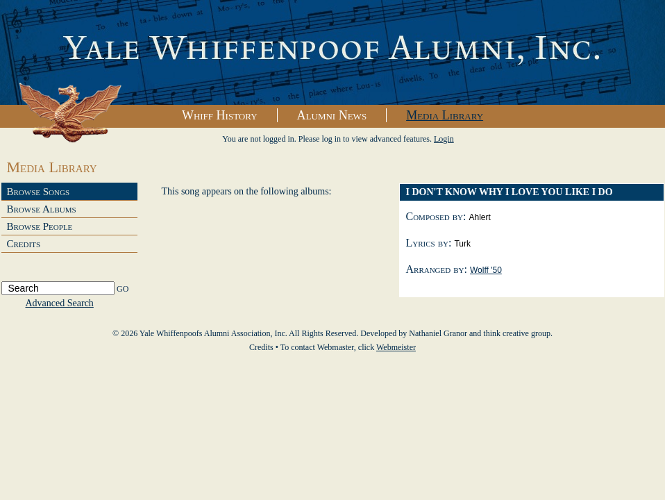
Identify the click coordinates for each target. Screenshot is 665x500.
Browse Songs (38, 191)
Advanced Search (60, 303)
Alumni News (332, 115)
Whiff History (220, 115)
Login (444, 139)
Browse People (40, 226)
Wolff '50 (486, 270)
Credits (24, 243)
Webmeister (396, 347)
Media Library (444, 115)
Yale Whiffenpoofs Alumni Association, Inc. (332, 53)
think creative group (516, 333)
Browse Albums (41, 209)
